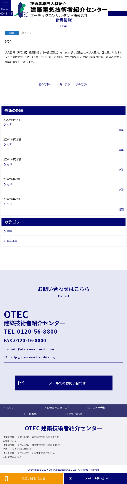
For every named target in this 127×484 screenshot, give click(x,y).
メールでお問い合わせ (97, 478)
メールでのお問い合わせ (67, 383)
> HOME (8, 407)
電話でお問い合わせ (33, 478)
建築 (9, 231)
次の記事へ (82, 84)
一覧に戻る (63, 84)
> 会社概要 (30, 414)
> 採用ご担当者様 (95, 407)
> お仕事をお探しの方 (57, 407)
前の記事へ (45, 84)
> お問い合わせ (73, 414)
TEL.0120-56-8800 (31, 331)
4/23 (9, 204)
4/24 (9, 124)
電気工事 (12, 240)
